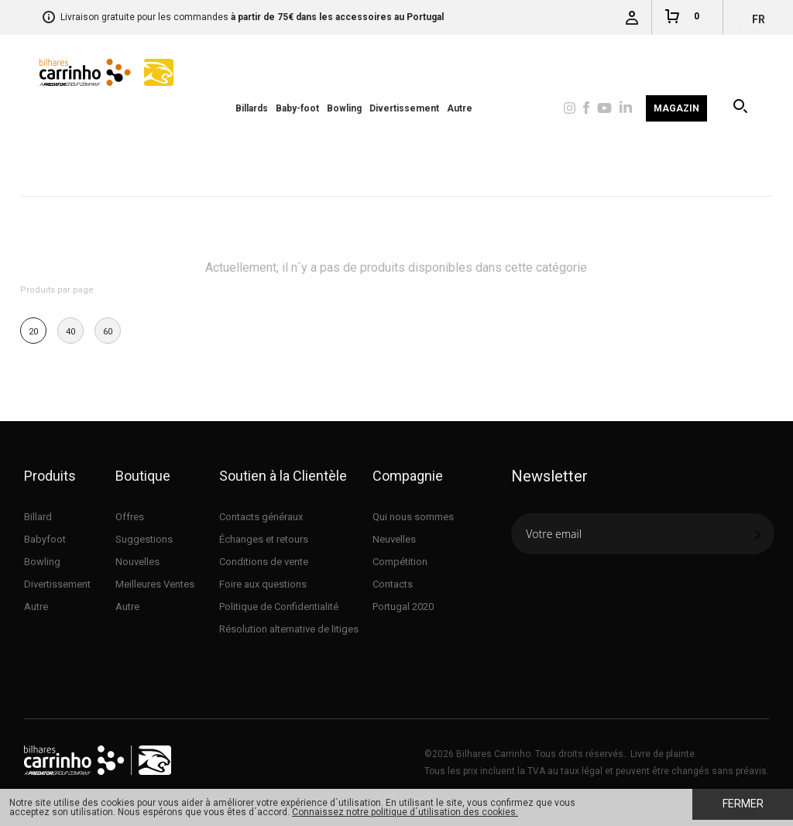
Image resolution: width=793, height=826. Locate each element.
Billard (38, 517)
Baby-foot (297, 108)
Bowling (344, 108)
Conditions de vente (263, 561)
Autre (459, 108)
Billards (251, 108)
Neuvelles (394, 539)
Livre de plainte (662, 754)
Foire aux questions (263, 584)
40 (70, 332)
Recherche (741, 108)
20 (33, 332)
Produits (50, 476)
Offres (129, 517)
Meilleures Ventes (154, 584)
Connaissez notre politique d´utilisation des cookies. (405, 812)
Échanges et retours (263, 539)
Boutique (142, 476)
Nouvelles (137, 561)
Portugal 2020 (403, 606)
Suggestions (144, 539)
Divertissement (404, 108)
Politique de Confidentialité (278, 606)
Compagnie (407, 476)
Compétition (399, 561)
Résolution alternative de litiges (289, 629)
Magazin (676, 108)
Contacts (392, 584)
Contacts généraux (261, 517)
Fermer (743, 803)
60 (107, 332)
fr (758, 19)
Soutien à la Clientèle (283, 476)
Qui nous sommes (413, 517)
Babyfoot (45, 539)
